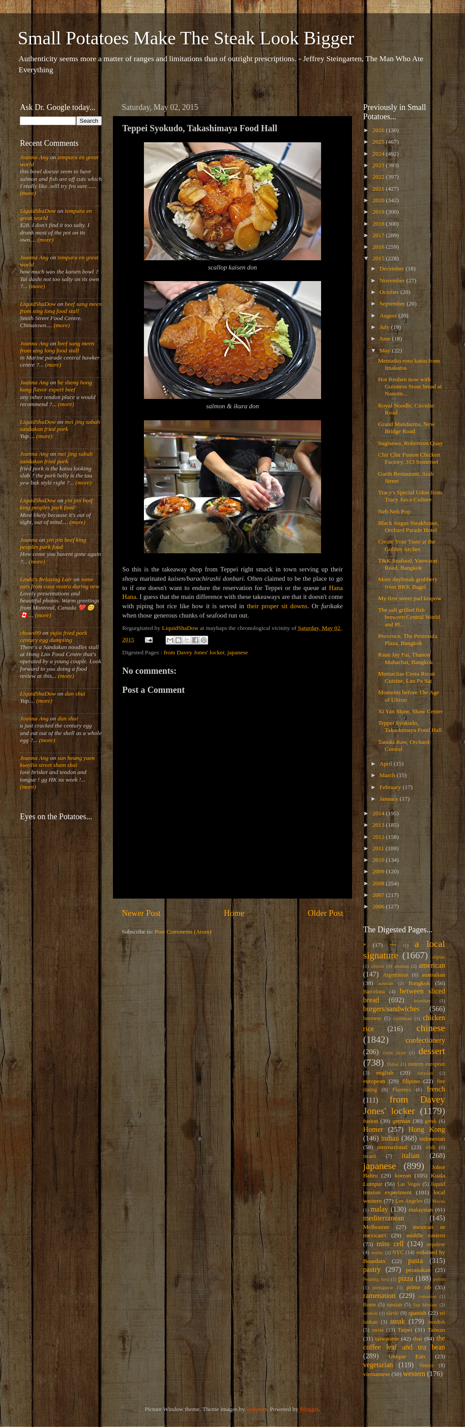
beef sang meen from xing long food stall (61, 307)
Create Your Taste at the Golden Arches (406, 545)
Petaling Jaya (376, 1279)
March (388, 775)
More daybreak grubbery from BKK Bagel (408, 583)
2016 (379, 246)
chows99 (30, 632)
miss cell (389, 1244)
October (390, 292)
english (384, 1072)
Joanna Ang (34, 157)
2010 (379, 859)
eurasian (425, 1072)
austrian (385, 983)
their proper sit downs (277, 606)
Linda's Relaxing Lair (46, 579)
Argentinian (395, 975)
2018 (379, 223)
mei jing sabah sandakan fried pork (60, 425)
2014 (379, 813)
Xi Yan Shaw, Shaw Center (410, 711)
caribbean (402, 1018)
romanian (427, 1296)
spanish (417, 1313)
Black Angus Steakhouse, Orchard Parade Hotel (408, 526)
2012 (379, 836)
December (393, 268)
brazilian (422, 1000)
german (401, 1121)
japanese (237, 652)
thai (417, 1338)
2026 (379, 130)
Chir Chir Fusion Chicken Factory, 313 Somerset (409, 458)
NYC (398, 1252)
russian (394, 1305)
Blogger (309, 1409)
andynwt (256, 1409)
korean (403, 1175)
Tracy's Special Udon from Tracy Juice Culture (410, 496)
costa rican (394, 1052)
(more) (28, 193)
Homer (373, 1130)
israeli (369, 1156)
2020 (379, 200)
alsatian (401, 966)
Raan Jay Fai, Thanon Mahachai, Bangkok (405, 658)
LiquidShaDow (38, 210)
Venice (426, 1365)
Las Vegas (408, 1184)
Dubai (393, 1064)
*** (392, 945)
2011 (379, 848)
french (436, 1089)
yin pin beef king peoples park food (56, 504)
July (385, 327)
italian (410, 1156)
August (389, 315)
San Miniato (425, 1304)
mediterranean (383, 1218)
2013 (379, 824)
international (392, 1147)
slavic (392, 1313)
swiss (378, 1330)
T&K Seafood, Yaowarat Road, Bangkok (407, 564)
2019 (379, 211)
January (389, 798)
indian (390, 1138)
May (386, 350)
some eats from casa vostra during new (60, 583)
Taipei (405, 1329)
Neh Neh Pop (394, 511)
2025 (379, 141)
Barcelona (374, 992)
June (386, 338)
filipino (411, 1081)
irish (430, 1147)
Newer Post (141, 913)
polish (439, 1279)
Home (234, 913)
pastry (372, 1270)
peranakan (418, 1270)
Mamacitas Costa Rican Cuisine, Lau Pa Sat (406, 677)
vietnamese (376, 1374)
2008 (379, 883)
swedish (436, 1322)
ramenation (379, 1296)
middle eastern (426, 1235)
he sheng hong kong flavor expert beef (56, 386)
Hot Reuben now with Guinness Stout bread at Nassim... (410, 386)
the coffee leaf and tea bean (404, 1342)
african (377, 966)
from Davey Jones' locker (193, 652)
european (374, 1081)
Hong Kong (426, 1130)
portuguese (382, 1287)
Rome (369, 1305)
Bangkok (419, 983)
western (414, 1374)
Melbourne (376, 1227)
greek (431, 1121)
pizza (405, 1278)
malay (379, 1209)
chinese (430, 1028)
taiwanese (387, 1338)
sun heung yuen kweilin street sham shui (57, 761)
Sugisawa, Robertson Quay (410, 443)
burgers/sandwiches (391, 1009)
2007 (379, 894)
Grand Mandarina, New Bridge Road (406, 427)
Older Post (325, 913)
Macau (438, 1201)
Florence (401, 1090)
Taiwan (436, 1329)
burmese (372, 1018)
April (387, 763)
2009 (379, 871)
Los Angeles (408, 1201)
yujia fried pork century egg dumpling (53, 636)
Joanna (29, 539)
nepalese (435, 1244)
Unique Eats (407, 1356)
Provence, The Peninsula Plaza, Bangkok (408, 639)
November (393, 280)
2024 (379, 153)
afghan (438, 956)
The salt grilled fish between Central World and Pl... (409, 616)
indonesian (432, 1138)
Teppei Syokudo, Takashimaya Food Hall (410, 726)
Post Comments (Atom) (183, 931)
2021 (379, 188)
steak (397, 1321)
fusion (370, 1121)
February (391, 787)
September (393, 303)
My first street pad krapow (410, 598)
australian (433, 974)
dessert (431, 1051)
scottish (370, 1313)
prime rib (419, 1287)
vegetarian (378, 1365)
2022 (379, 176)
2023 (379, 165)
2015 (379, 258)
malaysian (421, 1209)
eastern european (426, 1064)
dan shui (75, 693)
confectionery (425, 1040)
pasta (415, 1261)
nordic (377, 1252)
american (432, 966)
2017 (379, 235)
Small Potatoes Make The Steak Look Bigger (186, 38)
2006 (379, 906)
